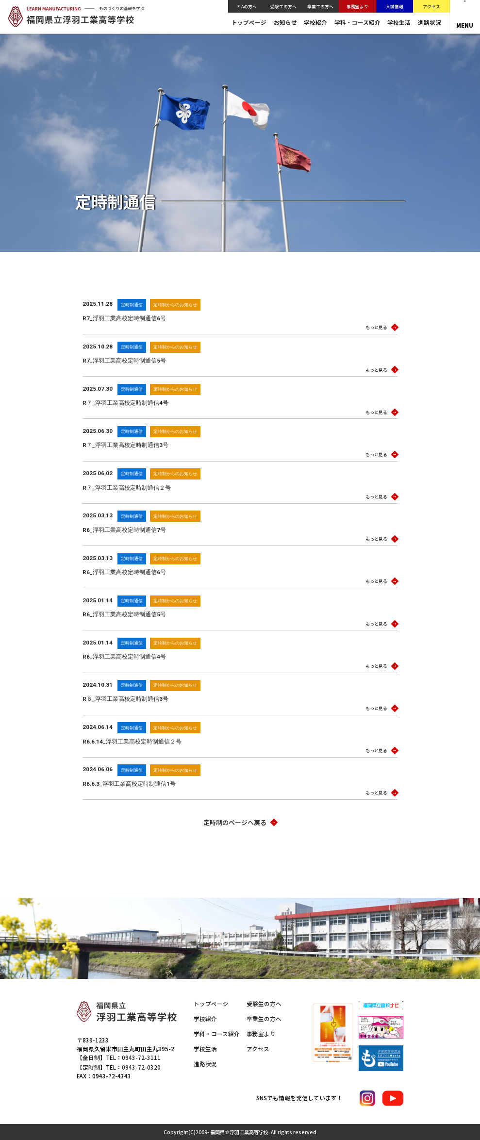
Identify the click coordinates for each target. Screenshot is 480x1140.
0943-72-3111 (141, 1057)
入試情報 (394, 6)
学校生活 (399, 23)
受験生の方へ (283, 6)
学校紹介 (315, 23)
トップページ (249, 23)
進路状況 (429, 23)
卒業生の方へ (320, 6)
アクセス (431, 6)
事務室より (357, 6)
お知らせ (285, 23)
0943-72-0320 (141, 1067)
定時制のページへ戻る (240, 822)
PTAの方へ (246, 6)
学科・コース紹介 (357, 23)
